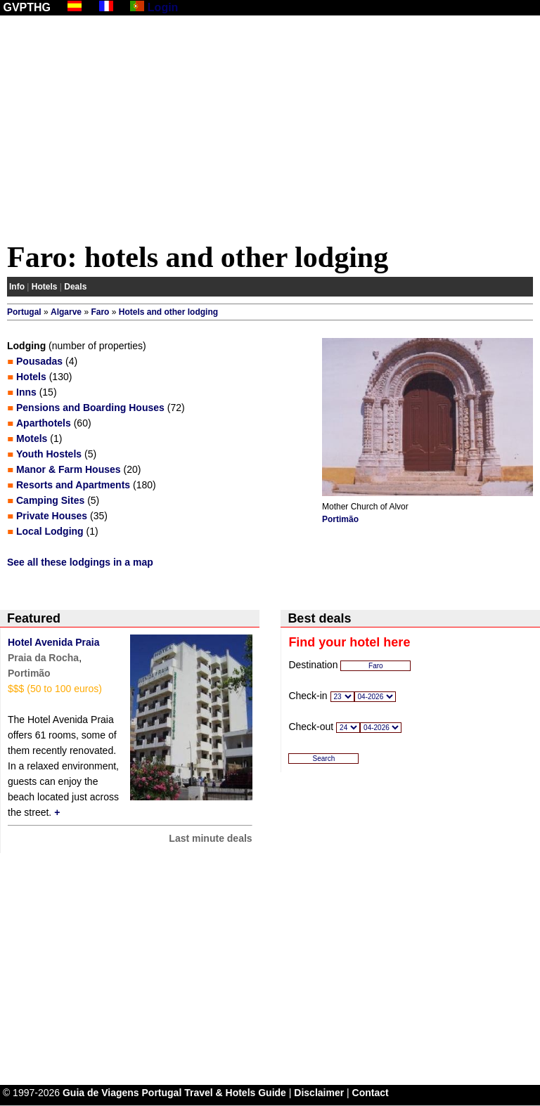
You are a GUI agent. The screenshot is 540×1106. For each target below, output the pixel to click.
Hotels (45, 287)
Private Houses (51, 515)
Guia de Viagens (101, 1092)
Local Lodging (50, 531)
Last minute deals (210, 838)
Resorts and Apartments (73, 484)
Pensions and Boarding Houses (90, 407)
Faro (100, 312)
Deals (75, 287)
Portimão (340, 519)
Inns (26, 392)
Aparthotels (43, 423)
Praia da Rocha (43, 657)
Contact (370, 1092)
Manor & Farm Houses (68, 469)
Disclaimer (319, 1092)
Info (17, 287)
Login (163, 7)
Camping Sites (50, 500)
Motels (31, 438)
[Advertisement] (270, 131)
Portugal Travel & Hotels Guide (214, 1092)
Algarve (66, 312)
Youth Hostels (49, 454)
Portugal (24, 312)
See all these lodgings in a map (80, 562)
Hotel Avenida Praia (53, 642)
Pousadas (39, 361)
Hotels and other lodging (168, 312)
